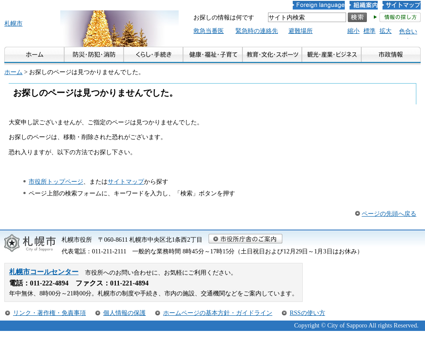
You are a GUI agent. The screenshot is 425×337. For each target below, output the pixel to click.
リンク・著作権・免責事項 (49, 312)
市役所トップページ (56, 181)
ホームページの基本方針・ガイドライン (217, 312)
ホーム (13, 71)
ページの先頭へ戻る (389, 213)
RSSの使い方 (307, 312)
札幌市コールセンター (43, 271)
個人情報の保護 (124, 312)
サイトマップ (126, 181)
